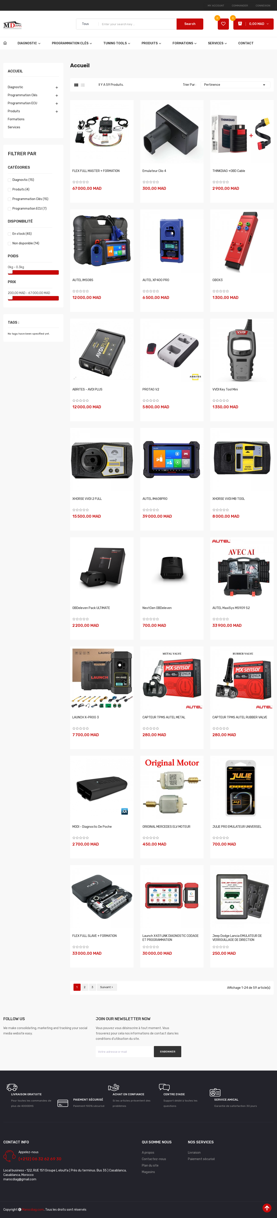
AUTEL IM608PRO (155, 499)
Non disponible (25, 243)
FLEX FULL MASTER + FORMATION (96, 171)
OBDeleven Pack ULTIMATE (91, 608)
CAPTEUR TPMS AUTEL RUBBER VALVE (239, 717)
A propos (148, 1153)
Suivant (107, 987)
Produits (14, 111)
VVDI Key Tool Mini (225, 389)
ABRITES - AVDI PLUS (87, 389)
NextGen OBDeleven (157, 608)
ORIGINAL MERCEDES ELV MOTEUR (166, 827)
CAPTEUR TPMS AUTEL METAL (164, 717)
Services (14, 127)
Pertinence (235, 85)
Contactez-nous (154, 1159)
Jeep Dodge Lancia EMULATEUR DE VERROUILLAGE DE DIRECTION (237, 938)
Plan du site (150, 1165)
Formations (16, 119)
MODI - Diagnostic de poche (92, 827)
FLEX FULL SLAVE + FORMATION (94, 936)
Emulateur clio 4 (154, 171)
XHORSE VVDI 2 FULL (87, 499)
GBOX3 (217, 280)
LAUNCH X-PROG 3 (85, 717)
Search (190, 24)
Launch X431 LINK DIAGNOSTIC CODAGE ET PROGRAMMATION (171, 938)
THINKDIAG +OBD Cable (228, 171)
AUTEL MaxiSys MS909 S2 (231, 608)
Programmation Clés (22, 95)
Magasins (148, 1172)
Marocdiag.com (33, 1210)
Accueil (15, 71)
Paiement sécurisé (201, 1159)
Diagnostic (15, 87)
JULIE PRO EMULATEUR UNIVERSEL (236, 827)
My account (216, 5)
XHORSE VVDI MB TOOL (228, 499)
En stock (22, 234)
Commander (240, 5)
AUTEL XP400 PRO (156, 280)
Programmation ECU (22, 103)
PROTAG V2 (151, 389)
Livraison (194, 1153)
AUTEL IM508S (82, 280)
